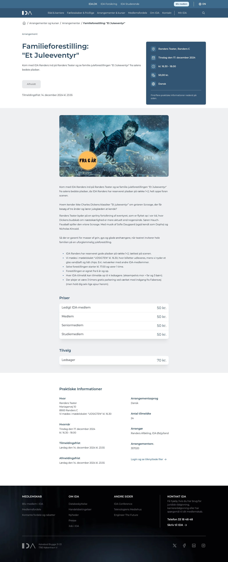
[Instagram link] (203, 545)
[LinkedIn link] (193, 545)
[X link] (174, 545)
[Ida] (27, 13)
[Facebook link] (184, 545)
